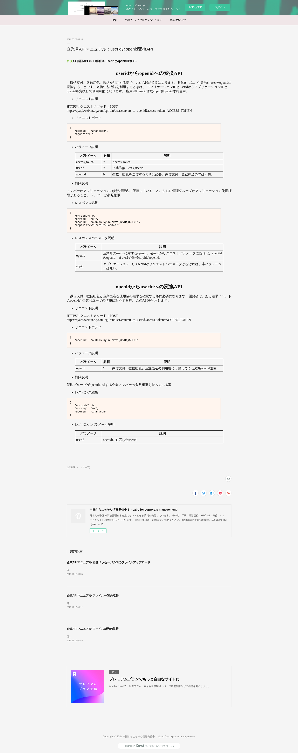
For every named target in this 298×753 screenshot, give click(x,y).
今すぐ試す (195, 7)
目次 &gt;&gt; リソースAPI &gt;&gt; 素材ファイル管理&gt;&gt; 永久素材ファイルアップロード (118, 570)
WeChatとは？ (178, 20)
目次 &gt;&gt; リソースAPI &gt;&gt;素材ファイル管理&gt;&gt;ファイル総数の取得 (111, 603)
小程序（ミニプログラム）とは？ (143, 20)
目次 (69, 61)
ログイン (219, 7)
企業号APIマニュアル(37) (78, 467)
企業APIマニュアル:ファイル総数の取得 (93, 628)
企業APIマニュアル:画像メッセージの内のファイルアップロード (108, 562)
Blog (114, 20)
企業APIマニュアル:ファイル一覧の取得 (93, 595)
